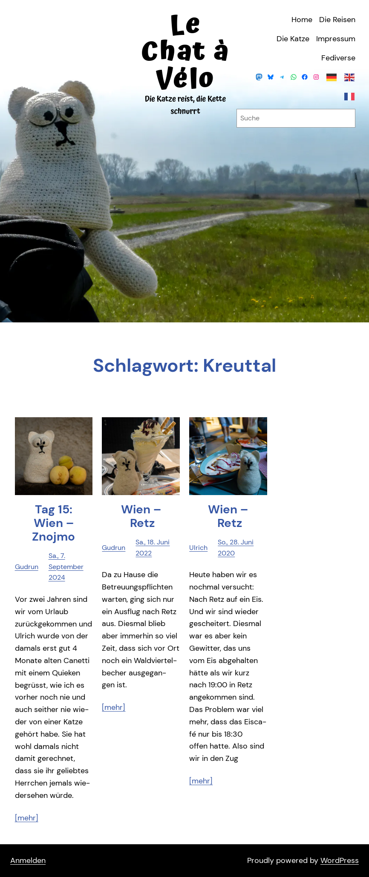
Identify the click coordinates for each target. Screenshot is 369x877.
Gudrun (26, 566)
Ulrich (198, 547)
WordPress (339, 860)
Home (301, 19)
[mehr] (26, 818)
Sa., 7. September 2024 (66, 566)
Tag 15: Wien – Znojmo (53, 523)
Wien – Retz (141, 516)
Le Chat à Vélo (185, 52)
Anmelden (28, 860)
